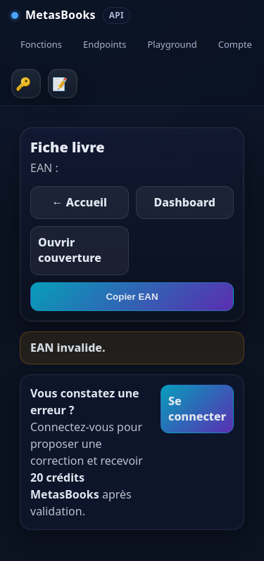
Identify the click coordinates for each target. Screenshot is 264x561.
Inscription (62, 83)
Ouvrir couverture (69, 250)
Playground (172, 44)
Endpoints (104, 44)
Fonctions (41, 44)
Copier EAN (132, 296)
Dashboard (184, 202)
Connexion (26, 83)
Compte (235, 44)
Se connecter (197, 408)
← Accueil (79, 202)
